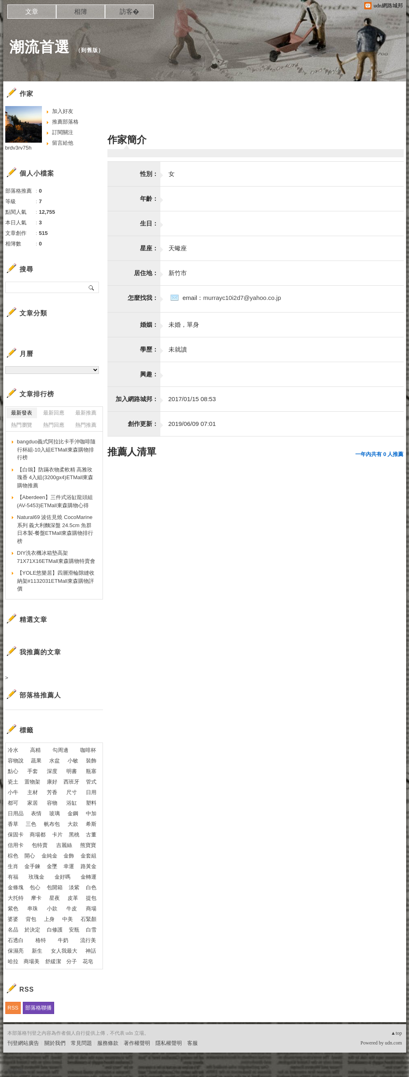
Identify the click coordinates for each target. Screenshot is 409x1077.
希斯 (91, 824)
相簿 (80, 11)
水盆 (54, 761)
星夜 (54, 898)
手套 (32, 771)
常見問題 (81, 1043)
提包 (91, 898)
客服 (192, 1043)
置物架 (32, 782)
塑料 (91, 803)
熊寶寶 (88, 845)
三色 (31, 824)
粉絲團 (15, 1071)
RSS (13, 1008)
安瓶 (74, 930)
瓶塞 (91, 771)
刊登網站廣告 (23, 1043)
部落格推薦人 (40, 695)
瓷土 (13, 782)
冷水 (13, 750)
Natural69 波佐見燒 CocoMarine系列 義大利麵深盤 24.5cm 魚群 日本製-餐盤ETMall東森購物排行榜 (55, 529)
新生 (37, 951)
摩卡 (36, 898)
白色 (91, 887)
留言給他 (62, 143)
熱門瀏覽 (21, 425)
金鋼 (73, 813)
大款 (73, 824)
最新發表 (21, 413)
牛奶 (63, 940)
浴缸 (71, 803)
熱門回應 (53, 425)
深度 (52, 771)
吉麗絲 (64, 845)
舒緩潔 (53, 961)
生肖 (13, 866)
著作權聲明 (137, 1043)
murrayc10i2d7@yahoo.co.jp (242, 297)
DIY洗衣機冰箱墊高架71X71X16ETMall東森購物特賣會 (56, 557)
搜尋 (92, 287)
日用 (91, 792)
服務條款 (107, 1043)
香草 (13, 824)
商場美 (31, 961)
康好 (52, 782)
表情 (36, 813)
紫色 (13, 908)
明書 (71, 771)
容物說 (16, 761)
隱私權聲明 (168, 1043)
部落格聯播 (38, 1008)
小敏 (73, 761)
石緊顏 (88, 919)
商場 (91, 908)
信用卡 (16, 845)
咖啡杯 (88, 750)
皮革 (73, 898)
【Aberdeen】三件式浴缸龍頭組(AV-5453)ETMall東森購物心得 (55, 501)
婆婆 (13, 919)
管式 (91, 782)
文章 (31, 11)
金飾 (68, 856)
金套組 (88, 856)
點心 (13, 771)
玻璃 (54, 813)
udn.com (393, 1043)
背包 (31, 919)
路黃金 (88, 866)
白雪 (91, 930)
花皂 (88, 961)
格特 (40, 940)
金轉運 (88, 877)
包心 (35, 887)
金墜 (52, 866)
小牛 (13, 792)
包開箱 (55, 887)
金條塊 (16, 887)
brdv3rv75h (18, 148)
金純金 (49, 856)
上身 (49, 919)
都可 (13, 803)
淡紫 (74, 887)
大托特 (16, 898)
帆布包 (52, 824)
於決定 (32, 930)
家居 (32, 803)
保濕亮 (16, 951)
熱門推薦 (85, 425)
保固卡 (16, 835)
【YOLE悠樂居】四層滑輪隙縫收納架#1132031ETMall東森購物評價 (56, 581)
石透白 (16, 940)
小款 (52, 908)
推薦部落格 (65, 122)
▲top (396, 1033)
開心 (29, 856)
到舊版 (89, 50)
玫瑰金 (36, 877)
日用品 (16, 813)
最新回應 (53, 413)
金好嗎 (62, 877)
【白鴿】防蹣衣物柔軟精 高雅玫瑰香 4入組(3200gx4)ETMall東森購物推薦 (55, 478)
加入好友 (62, 111)
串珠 (32, 908)
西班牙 (71, 782)
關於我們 (55, 1043)
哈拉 (13, 961)
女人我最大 (64, 951)
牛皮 (71, 908)
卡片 (57, 835)
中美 (67, 919)
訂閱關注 (62, 132)
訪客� (129, 11)
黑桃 (74, 835)
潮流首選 (39, 47)
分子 (71, 961)
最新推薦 (85, 413)
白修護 (55, 930)
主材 (32, 792)
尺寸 (71, 792)
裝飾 (91, 761)
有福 (13, 877)
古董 (91, 835)
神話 (90, 951)
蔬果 (36, 761)
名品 (13, 930)
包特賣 (40, 845)
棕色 (13, 856)
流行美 (88, 940)
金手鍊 (32, 866)
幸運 (68, 866)
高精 (35, 750)
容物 (52, 803)
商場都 (38, 835)
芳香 (52, 792)
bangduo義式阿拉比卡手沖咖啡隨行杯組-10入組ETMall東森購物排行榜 (56, 449)
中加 (91, 813)
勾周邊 (60, 750)
